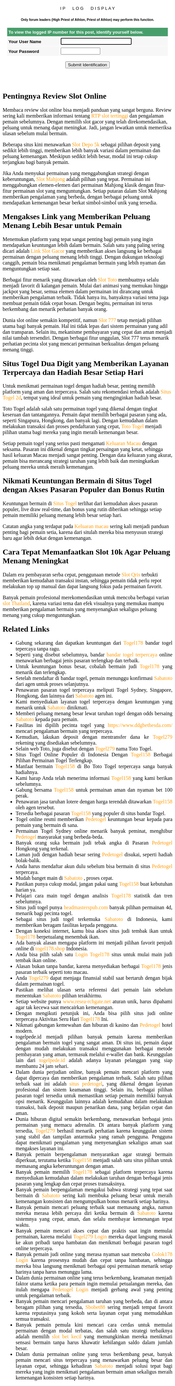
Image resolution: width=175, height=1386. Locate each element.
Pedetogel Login (70, 1289)
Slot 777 (107, 320)
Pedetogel (96, 819)
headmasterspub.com (86, 907)
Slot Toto (107, 279)
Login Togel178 (92, 954)
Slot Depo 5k (85, 144)
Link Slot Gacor (47, 251)
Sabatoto (163, 678)
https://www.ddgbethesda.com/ (140, 725)
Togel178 (133, 643)
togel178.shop (50, 948)
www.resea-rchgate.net (87, 1001)
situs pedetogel (86, 1084)
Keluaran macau (91, 526)
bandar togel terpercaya (132, 654)
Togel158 (140, 754)
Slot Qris (130, 574)
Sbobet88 (95, 1307)
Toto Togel (132, 426)
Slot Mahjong (50, 179)
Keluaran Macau (123, 443)
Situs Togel (65, 503)
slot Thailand (16, 603)
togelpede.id (52, 1060)
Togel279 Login (90, 1236)
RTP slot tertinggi (109, 116)
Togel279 (162, 737)
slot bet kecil (66, 1336)
